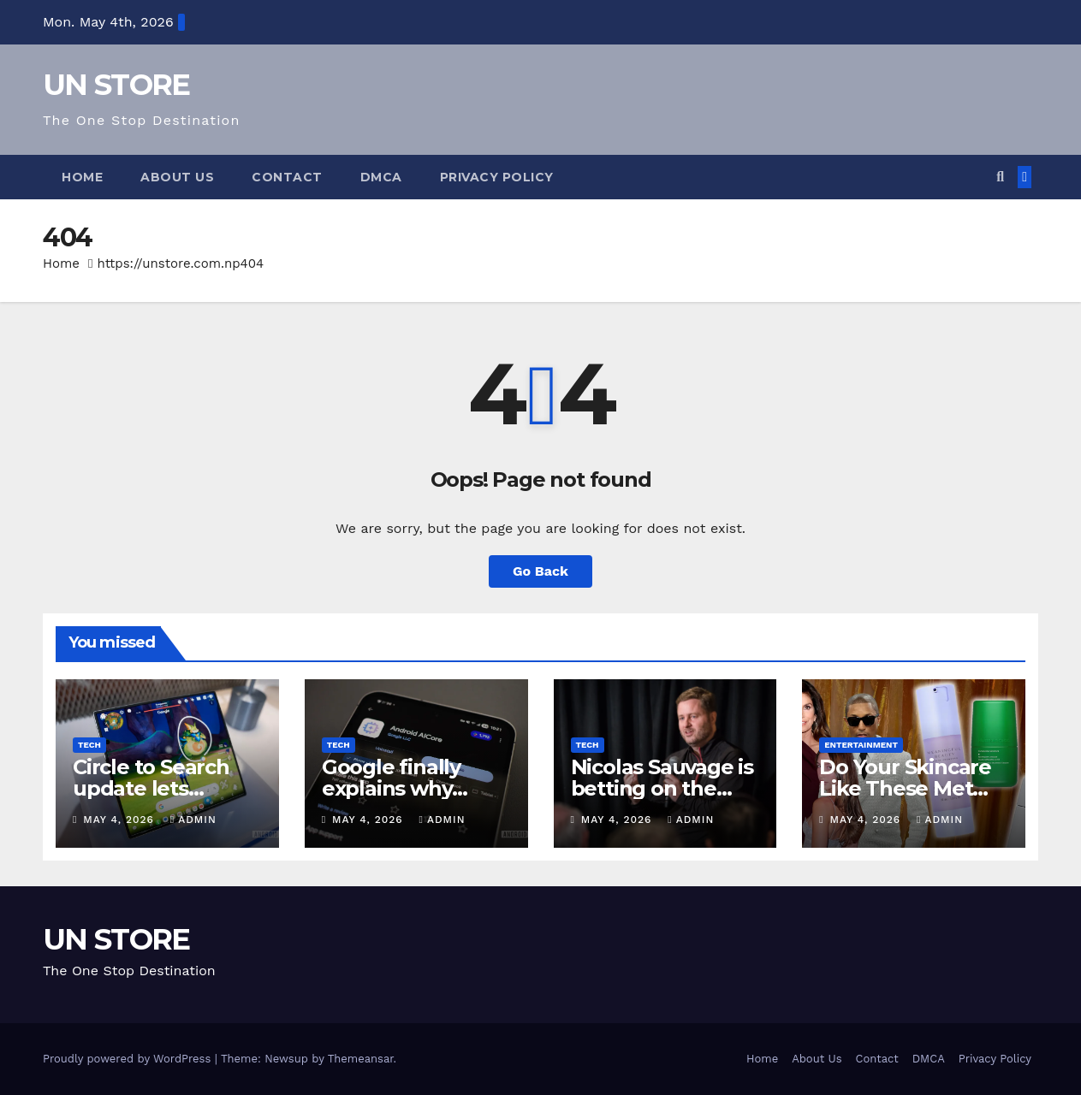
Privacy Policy (497, 177)
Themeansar (361, 1058)
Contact (287, 177)
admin (193, 820)
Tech (89, 744)
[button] (1000, 177)
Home (82, 177)
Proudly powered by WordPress (129, 1058)
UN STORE (116, 85)
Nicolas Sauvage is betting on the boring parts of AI (662, 788)
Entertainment (861, 744)
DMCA (381, 177)
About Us (177, 177)
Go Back (540, 571)
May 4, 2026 (120, 820)
